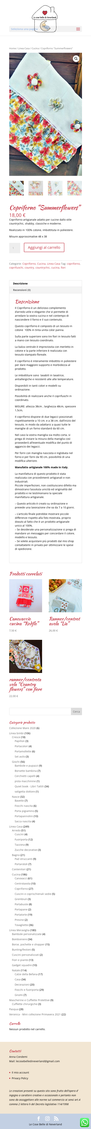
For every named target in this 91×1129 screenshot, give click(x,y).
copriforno (73, 263)
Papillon (20, 741)
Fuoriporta (21, 839)
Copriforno (29, 263)
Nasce (15, 796)
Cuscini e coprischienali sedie (33, 894)
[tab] (45, 283)
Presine (19, 920)
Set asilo (20, 756)
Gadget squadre (22, 965)
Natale (16, 970)
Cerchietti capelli (25, 776)
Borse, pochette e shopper (28, 944)
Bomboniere (19, 939)
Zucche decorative (26, 850)
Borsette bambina (26, 771)
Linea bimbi (16, 733)
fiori (63, 267)
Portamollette (23, 751)
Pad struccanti (23, 859)
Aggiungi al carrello (44, 247)
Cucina (35, 48)
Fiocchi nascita (24, 806)
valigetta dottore (25, 791)
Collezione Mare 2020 (22, 728)
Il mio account (20, 1072)
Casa (18, 979)
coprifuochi (16, 267)
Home (12, 48)
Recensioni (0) (22, 290)
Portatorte (21, 914)
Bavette (19, 800)
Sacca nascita (23, 821)
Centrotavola (22, 883)
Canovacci (21, 878)
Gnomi (19, 995)
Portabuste (21, 904)
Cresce (16, 737)
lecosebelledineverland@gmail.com (38, 1061)
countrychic (42, 267)
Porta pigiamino (24, 811)
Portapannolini (24, 816)
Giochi (16, 761)
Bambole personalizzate (27, 934)
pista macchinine (25, 781)
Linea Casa (24, 48)
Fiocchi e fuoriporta (27, 989)
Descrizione (20, 283)
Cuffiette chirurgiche (24, 1004)
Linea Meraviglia (19, 930)
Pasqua (13, 1009)
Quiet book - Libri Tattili (29, 786)
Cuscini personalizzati (25, 955)
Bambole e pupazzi (26, 765)
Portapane (21, 909)
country (29, 267)
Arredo (16, 830)
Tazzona (20, 844)
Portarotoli (21, 864)
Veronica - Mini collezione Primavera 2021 (35, 1014)
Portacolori (21, 746)
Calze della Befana (26, 974)
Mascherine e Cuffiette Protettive (29, 1000)
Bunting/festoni (21, 949)
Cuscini (19, 834)
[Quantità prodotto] (14, 248)
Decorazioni (22, 984)
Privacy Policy (20, 1078)
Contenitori (19, 869)
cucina (55, 267)
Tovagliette (21, 925)
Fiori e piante (20, 960)
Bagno (16, 855)
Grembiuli (21, 899)
